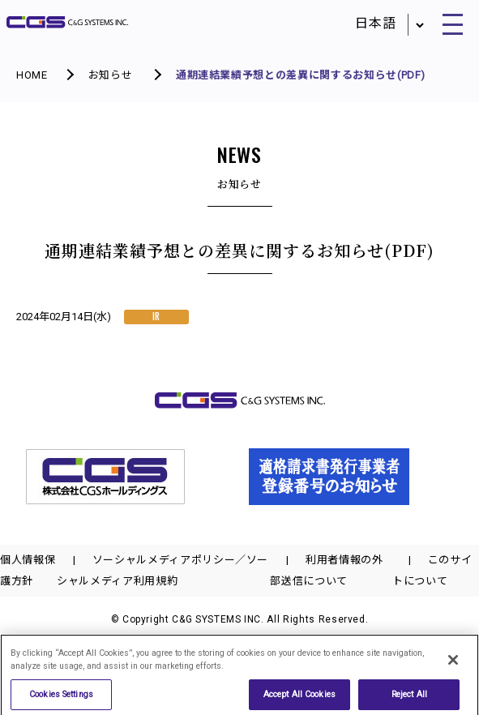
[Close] (453, 663)
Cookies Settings (61, 697)
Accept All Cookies (299, 697)
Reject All (409, 697)
